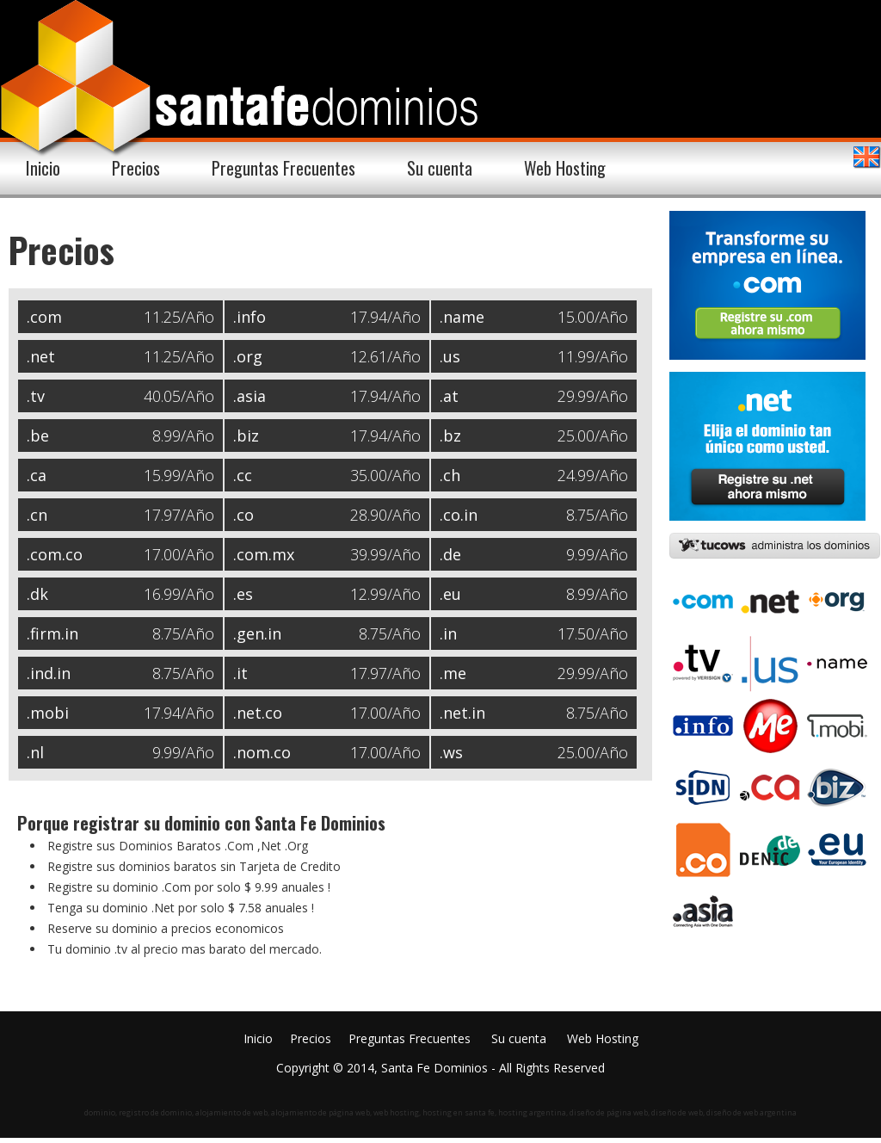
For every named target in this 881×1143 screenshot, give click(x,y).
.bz (450, 435)
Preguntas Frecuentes (283, 168)
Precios (136, 168)
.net (41, 356)
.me (453, 673)
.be (38, 435)
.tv (36, 396)
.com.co (55, 554)
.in (448, 633)
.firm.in (52, 633)
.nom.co (262, 752)
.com (44, 316)
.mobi (48, 712)
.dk (37, 594)
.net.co (257, 712)
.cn (37, 514)
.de (450, 554)
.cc (242, 475)
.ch (450, 475)
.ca (36, 475)
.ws (451, 752)
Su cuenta (439, 168)
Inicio (43, 168)
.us (450, 356)
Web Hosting (565, 168)
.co (243, 514)
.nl (35, 752)
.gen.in (257, 633)
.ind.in (49, 673)
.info (249, 316)
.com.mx (263, 554)
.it (240, 673)
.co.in (458, 514)
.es (243, 594)
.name (462, 316)
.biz (246, 435)
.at (449, 396)
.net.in (462, 712)
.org (247, 356)
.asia (249, 396)
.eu (450, 594)
